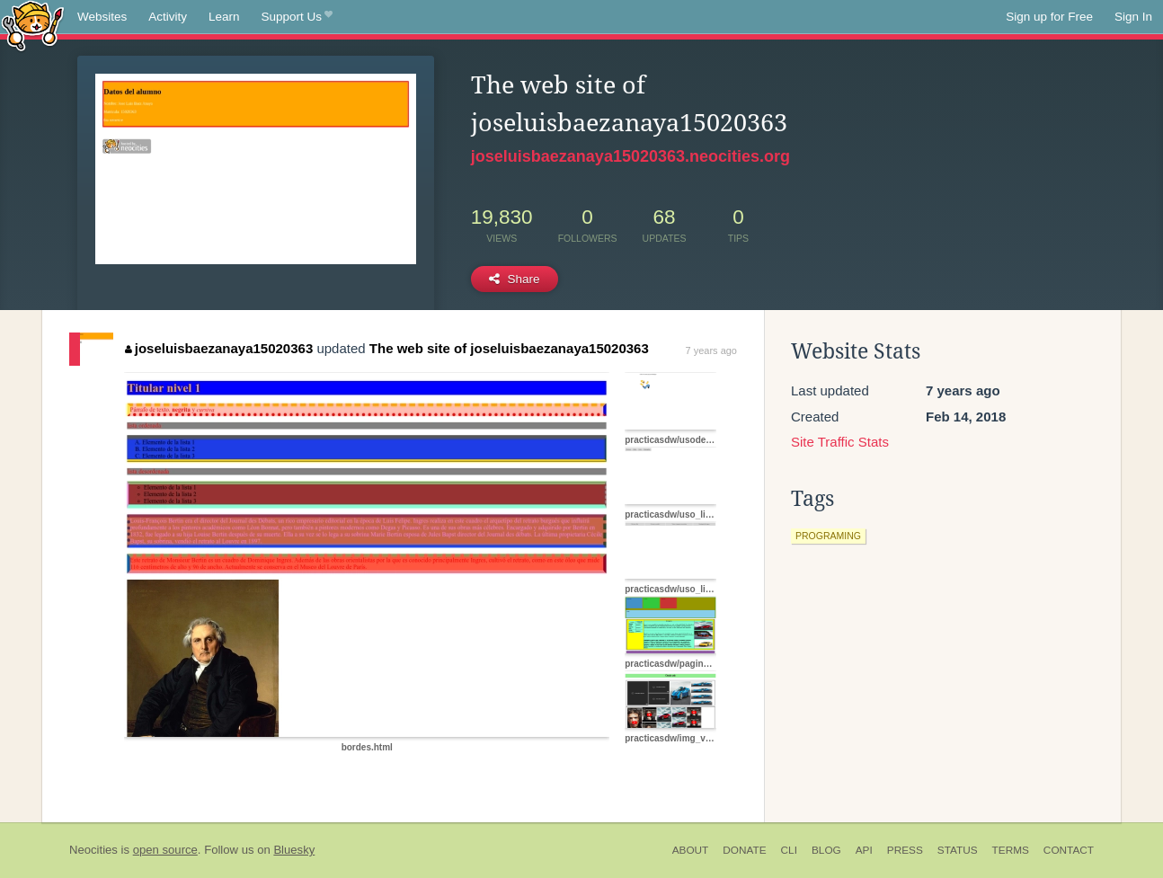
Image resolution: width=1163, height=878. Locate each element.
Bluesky (294, 849)
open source (165, 849)
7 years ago (711, 350)
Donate (744, 850)
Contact (1068, 850)
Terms (1010, 850)
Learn (224, 16)
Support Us (297, 17)
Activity (167, 16)
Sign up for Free (1049, 16)
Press (905, 850)
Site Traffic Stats (840, 441)
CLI (789, 850)
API (864, 850)
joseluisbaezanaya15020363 (219, 348)
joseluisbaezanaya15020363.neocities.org (630, 156)
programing (828, 535)
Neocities (93, 849)
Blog (826, 850)
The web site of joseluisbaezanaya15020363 (509, 348)
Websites (102, 16)
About (690, 850)
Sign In (1133, 16)
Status (957, 850)
